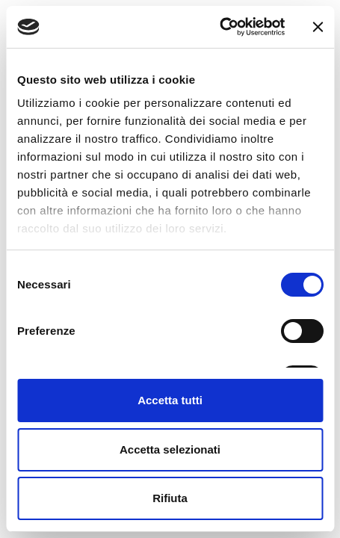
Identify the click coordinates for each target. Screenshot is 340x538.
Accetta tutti (170, 400)
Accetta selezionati (170, 449)
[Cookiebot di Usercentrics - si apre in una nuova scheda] (219, 27)
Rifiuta (170, 498)
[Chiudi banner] (317, 27)
